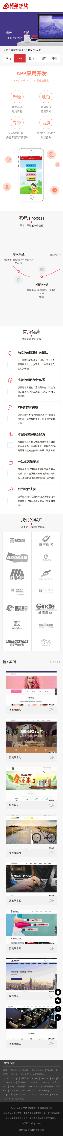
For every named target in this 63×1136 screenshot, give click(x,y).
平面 (54, 58)
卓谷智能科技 (37, 1070)
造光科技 (21, 1086)
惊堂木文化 (19, 1098)
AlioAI (35, 1078)
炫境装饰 (44, 1094)
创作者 (34, 1082)
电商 (43, 58)
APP (38, 49)
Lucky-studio (28, 1090)
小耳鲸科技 (48, 1086)
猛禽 (12, 1086)
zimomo (33, 1094)
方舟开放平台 (38, 1074)
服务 (30, 49)
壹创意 (14, 1074)
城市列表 (23, 1130)
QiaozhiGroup (11, 1078)
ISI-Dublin (14, 1090)
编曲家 (25, 1070)
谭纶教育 (25, 1074)
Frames (55, 1094)
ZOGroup (45, 1082)
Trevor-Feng (43, 1090)
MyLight (55, 1078)
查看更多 (56, 661)
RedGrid (45, 1078)
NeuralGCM (34, 1086)
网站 (8, 58)
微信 (31, 58)
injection (9, 1094)
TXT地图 (31, 1130)
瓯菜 (5, 1070)
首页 (21, 49)
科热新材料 (10, 1082)
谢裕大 (8, 1098)
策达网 (50, 1070)
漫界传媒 (25, 1078)
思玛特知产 (23, 1082)
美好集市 (15, 1070)
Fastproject (21, 1094)
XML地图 (40, 1130)
